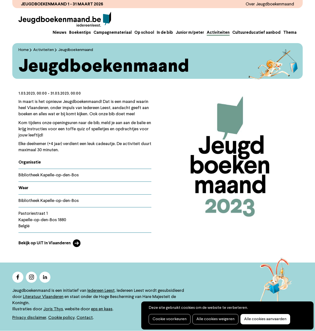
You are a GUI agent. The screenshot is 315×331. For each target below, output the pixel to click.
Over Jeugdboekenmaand (270, 4)
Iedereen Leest (101, 291)
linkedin (44, 277)
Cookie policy (61, 318)
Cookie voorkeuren (170, 319)
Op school (144, 33)
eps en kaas (101, 309)
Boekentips (80, 33)
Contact (85, 318)
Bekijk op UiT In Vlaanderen (44, 243)
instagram (31, 277)
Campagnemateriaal (113, 33)
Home (23, 50)
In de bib (165, 33)
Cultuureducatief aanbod (256, 33)
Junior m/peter (190, 33)
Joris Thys (53, 309)
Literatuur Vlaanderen (43, 297)
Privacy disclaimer (29, 318)
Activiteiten (218, 33)
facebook (17, 277)
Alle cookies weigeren (215, 319)
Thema (290, 33)
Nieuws (59, 33)
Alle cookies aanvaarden (265, 319)
